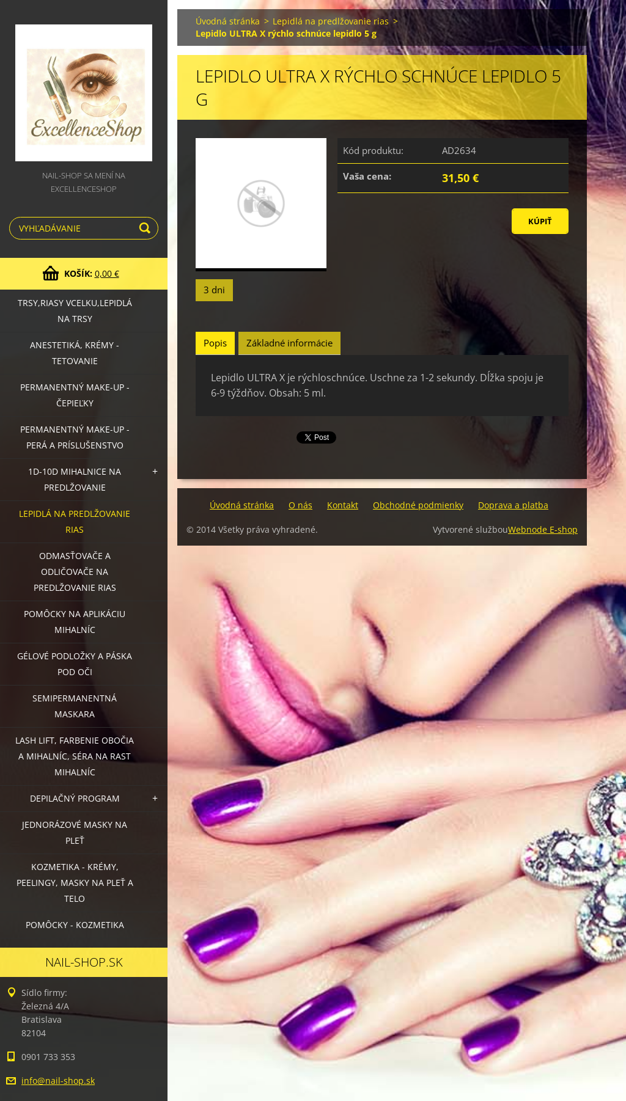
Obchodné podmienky (418, 505)
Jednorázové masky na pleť (74, 832)
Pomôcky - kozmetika (75, 925)
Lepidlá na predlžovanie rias (74, 521)
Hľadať (147, 228)
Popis (215, 343)
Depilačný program (75, 798)
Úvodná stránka (228, 21)
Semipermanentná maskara (74, 706)
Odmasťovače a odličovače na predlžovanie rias (75, 571)
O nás (300, 505)
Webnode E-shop (543, 529)
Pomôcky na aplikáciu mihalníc (74, 621)
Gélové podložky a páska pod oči (74, 664)
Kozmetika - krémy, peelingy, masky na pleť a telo (75, 882)
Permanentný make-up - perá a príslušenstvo (75, 437)
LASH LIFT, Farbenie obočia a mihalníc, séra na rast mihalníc (74, 756)
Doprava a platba (513, 505)
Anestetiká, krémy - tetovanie (74, 353)
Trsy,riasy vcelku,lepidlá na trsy (75, 310)
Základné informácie (289, 343)
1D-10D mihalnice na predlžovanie (74, 479)
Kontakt (342, 505)
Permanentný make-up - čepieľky (75, 395)
